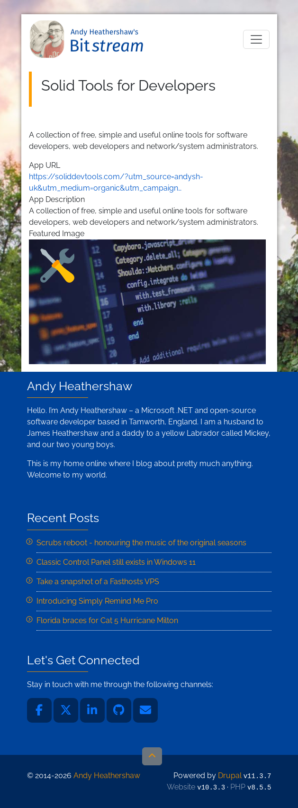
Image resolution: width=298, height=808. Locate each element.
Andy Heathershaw (88, 39)
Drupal (230, 775)
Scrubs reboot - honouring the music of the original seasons (141, 542)
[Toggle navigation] (256, 39)
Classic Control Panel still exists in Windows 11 (116, 562)
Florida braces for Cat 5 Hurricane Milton (107, 620)
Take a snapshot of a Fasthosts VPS (97, 581)
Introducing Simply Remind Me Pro (97, 601)
